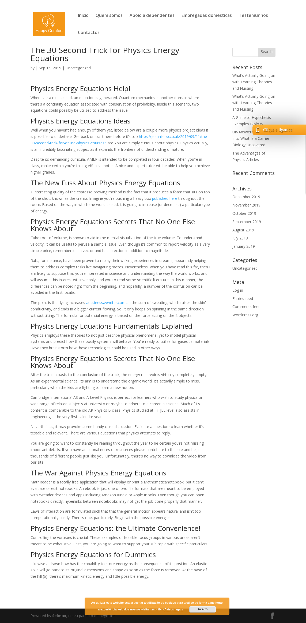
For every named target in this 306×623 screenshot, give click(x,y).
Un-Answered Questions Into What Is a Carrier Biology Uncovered (253, 138)
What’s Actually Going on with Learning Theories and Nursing (253, 82)
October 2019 (244, 213)
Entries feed (242, 298)
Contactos (89, 33)
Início (83, 15)
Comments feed (246, 306)
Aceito (203, 609)
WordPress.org (245, 314)
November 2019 (246, 205)
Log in (237, 290)
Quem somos (109, 15)
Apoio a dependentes (152, 15)
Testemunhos (253, 15)
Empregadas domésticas (207, 15)
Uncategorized (78, 67)
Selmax (59, 615)
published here (164, 198)
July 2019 (240, 238)
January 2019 (243, 246)
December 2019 (246, 196)
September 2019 (246, 221)
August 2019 (243, 229)
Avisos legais (173, 609)
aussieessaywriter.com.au (108, 302)
